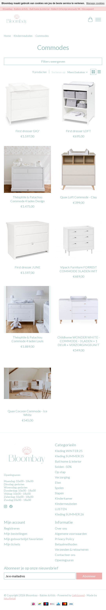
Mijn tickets (12, 544)
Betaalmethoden (66, 544)
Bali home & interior (68, 461)
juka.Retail (10, 598)
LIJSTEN (61, 509)
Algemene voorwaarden (71, 533)
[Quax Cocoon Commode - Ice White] (27, 383)
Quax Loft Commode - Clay (78, 197)
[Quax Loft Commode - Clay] (78, 169)
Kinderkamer (63, 498)
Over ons (61, 528)
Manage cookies (95, 3)
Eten (58, 482)
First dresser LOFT (78, 131)
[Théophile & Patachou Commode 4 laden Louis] (27, 309)
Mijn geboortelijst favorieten (23, 539)
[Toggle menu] (98, 19)
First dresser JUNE (27, 267)
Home (7, 35)
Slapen (59, 493)
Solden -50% (63, 466)
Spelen (59, 488)
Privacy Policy (64, 539)
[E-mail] (39, 576)
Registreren (12, 528)
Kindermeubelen (23, 35)
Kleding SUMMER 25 (69, 456)
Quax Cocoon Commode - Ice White (27, 413)
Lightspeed (78, 595)
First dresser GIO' (27, 131)
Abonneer (89, 576)
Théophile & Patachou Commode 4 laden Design (27, 199)
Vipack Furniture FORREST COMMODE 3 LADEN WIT (78, 269)
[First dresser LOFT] (78, 102)
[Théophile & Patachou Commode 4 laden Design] (27, 169)
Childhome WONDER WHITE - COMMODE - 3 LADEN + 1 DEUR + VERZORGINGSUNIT (78, 341)
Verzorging (62, 477)
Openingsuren (64, 560)
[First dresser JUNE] (27, 239)
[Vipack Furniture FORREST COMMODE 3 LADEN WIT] (78, 239)
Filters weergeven (53, 61)
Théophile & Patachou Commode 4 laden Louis (27, 339)
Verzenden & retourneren (71, 549)
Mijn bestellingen (15, 533)
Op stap (60, 472)
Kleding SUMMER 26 (69, 514)
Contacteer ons (65, 555)
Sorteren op (58, 72)
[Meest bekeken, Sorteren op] (77, 72)
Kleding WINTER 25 (68, 451)
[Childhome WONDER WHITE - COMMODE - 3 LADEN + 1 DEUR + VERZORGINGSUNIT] (78, 309)
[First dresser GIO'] (27, 102)
